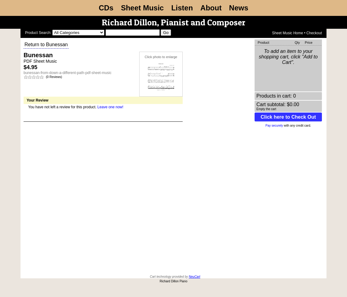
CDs (106, 8)
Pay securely (274, 125)
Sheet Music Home (287, 33)
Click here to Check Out (288, 117)
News (238, 8)
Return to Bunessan (46, 44)
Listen (182, 8)
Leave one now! (110, 107)
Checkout (314, 33)
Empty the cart (266, 109)
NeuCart (194, 276)
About (211, 8)
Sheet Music (142, 8)
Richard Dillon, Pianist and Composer (173, 22)
